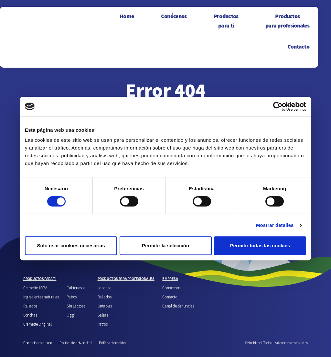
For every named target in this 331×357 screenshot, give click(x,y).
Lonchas (30, 315)
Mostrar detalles (275, 225)
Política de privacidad (75, 342)
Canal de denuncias (178, 305)
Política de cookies (112, 342)
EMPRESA (170, 278)
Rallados (30, 305)
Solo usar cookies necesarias (71, 245)
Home (127, 16)
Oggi (70, 315)
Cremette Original (37, 324)
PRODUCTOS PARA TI (39, 278)
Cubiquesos (76, 287)
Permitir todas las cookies (260, 245)
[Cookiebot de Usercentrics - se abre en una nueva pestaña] (278, 106)
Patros (72, 296)
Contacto (298, 46)
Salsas (103, 315)
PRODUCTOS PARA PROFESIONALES (126, 278)
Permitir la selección (165, 245)
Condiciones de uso (37, 342)
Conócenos (174, 16)
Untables (105, 305)
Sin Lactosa (76, 305)
